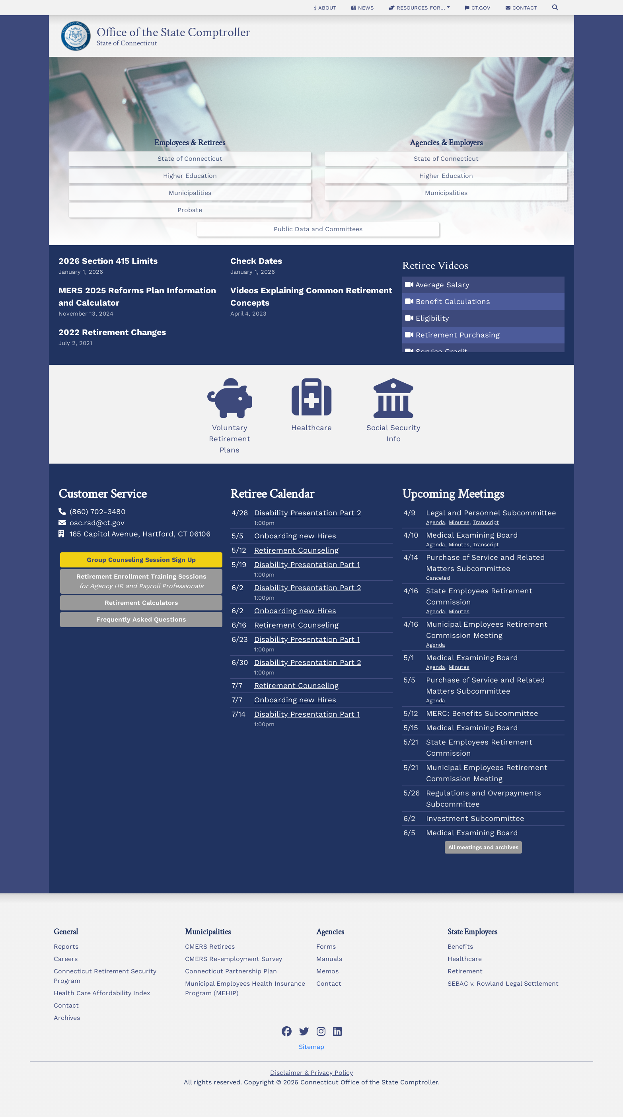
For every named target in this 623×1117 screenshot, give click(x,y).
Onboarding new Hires (295, 536)
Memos (327, 971)
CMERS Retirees (210, 946)
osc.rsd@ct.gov (97, 523)
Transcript (486, 522)
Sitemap (311, 1047)
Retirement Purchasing (458, 335)
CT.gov (478, 7)
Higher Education (190, 175)
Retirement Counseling (296, 550)
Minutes (459, 522)
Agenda (435, 522)
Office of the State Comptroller (173, 30)
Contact (521, 7)
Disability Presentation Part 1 (307, 564)
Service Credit (441, 351)
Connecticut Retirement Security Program (105, 975)
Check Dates (256, 261)
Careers (66, 959)
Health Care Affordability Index (102, 993)
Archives (67, 1017)
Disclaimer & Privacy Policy (311, 1072)
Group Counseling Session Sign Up (141, 559)
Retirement (465, 971)
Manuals (329, 959)
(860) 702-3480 (98, 511)
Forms (326, 946)
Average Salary (442, 285)
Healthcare (465, 959)
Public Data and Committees (318, 229)
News (362, 7)
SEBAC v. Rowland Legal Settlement (503, 983)
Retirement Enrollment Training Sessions (141, 582)
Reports (66, 946)
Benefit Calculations (453, 301)
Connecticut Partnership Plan (231, 971)
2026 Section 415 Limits (108, 261)
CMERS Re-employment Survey (233, 959)
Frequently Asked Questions (141, 619)
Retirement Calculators (141, 602)
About (325, 7)
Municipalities (190, 193)
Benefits (460, 946)
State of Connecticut (127, 41)
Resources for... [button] (417, 7)
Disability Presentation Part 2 (307, 513)
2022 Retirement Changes (112, 332)
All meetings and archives (483, 847)
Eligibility (432, 318)
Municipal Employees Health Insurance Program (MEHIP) (245, 988)
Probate (189, 210)
